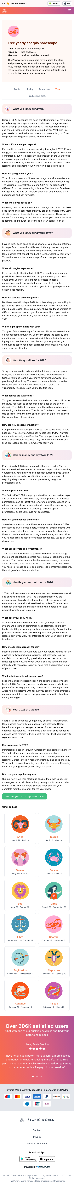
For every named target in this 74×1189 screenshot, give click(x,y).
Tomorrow (44, 89)
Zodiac (17, 89)
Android (54, 3)
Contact (37, 1130)
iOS (67, 3)
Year (57, 89)
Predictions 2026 (37, 96)
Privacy (37, 1136)
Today (30, 89)
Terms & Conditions (37, 1143)
